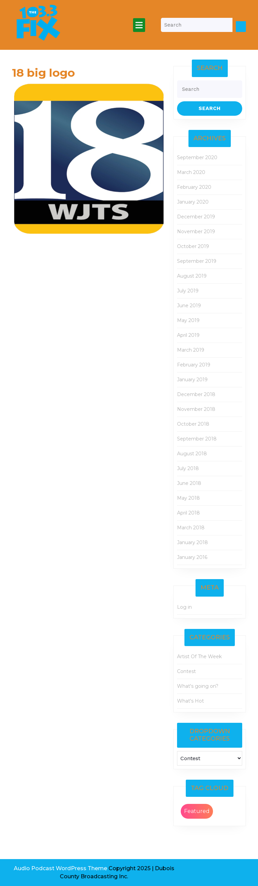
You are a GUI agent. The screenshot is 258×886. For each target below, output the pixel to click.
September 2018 (197, 439)
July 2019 (188, 291)
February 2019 (193, 365)
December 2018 (196, 394)
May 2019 (188, 320)
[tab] (139, 25)
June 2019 (189, 306)
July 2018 (188, 468)
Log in (184, 607)
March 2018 (191, 528)
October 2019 (193, 246)
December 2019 (196, 217)
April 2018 (188, 513)
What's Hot (190, 701)
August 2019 (192, 276)
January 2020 (193, 202)
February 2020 (194, 187)
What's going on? (197, 686)
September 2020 (197, 157)
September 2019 (196, 261)
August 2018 (192, 454)
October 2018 (193, 424)
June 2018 (189, 483)
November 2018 (196, 409)
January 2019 (192, 380)
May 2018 (188, 498)
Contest (186, 671)
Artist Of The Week (199, 656)
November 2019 (196, 231)
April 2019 (188, 335)
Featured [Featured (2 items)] (197, 811)
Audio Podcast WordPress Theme (60, 868)
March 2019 (190, 350)
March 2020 (191, 172)
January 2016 (192, 557)
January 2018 (192, 542)
